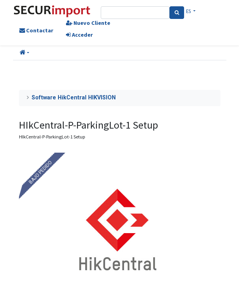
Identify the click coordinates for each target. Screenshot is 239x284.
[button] (24, 52)
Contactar (36, 30)
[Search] (176, 12)
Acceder (79, 34)
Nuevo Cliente (88, 22)
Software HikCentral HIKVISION (74, 97)
